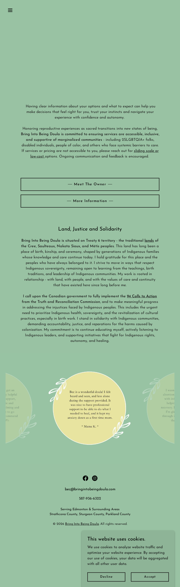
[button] (18, 10)
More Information (90, 201)
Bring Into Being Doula (82, 524)
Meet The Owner (90, 184)
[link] (85, 478)
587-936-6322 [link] (90, 498)
